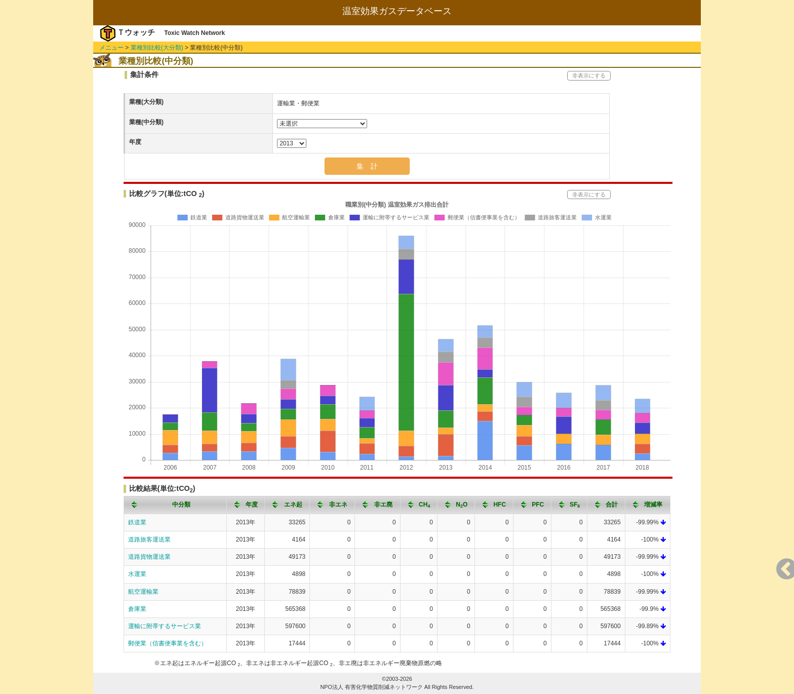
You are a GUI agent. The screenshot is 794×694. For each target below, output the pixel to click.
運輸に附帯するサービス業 (164, 626)
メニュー (111, 47)
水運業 (137, 573)
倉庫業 (137, 608)
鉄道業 (137, 522)
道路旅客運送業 (149, 539)
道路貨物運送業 (149, 556)
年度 (135, 141)
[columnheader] (175, 505)
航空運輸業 (143, 591)
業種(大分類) (146, 101)
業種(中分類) (146, 122)
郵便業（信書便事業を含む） (167, 643)
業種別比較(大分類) (157, 47)
